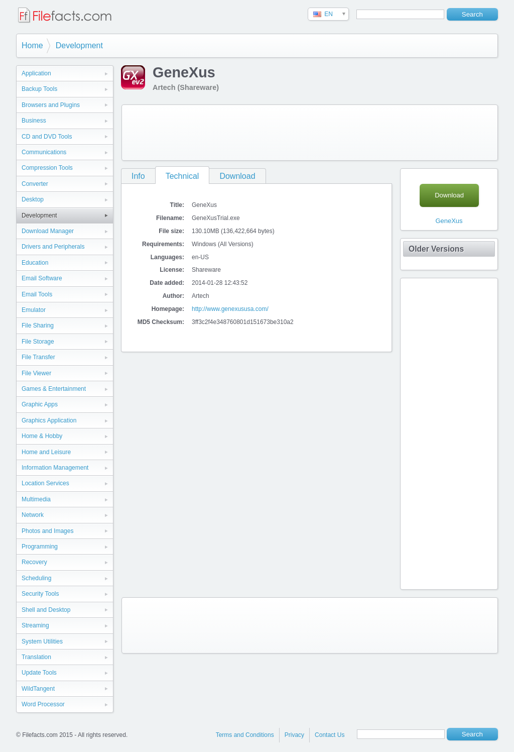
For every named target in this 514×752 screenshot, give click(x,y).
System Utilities (42, 641)
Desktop (33, 199)
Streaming (35, 625)
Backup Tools (39, 88)
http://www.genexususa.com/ (230, 308)
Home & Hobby (42, 436)
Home (32, 45)
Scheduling (36, 578)
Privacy (294, 734)
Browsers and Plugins (51, 105)
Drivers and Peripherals (53, 246)
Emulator (34, 309)
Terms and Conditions (245, 734)
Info (138, 176)
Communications (44, 152)
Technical (182, 176)
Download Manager (48, 231)
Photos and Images (47, 530)
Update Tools (39, 672)
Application (36, 73)
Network (33, 514)
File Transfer (38, 357)
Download (237, 176)
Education (35, 262)
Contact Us (329, 734)
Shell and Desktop (46, 609)
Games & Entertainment (54, 388)
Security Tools (40, 593)
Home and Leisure (46, 452)
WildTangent (38, 688)
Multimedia (36, 499)
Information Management (55, 467)
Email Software (42, 278)
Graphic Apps (40, 404)
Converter (35, 183)
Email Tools (37, 294)
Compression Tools (47, 167)
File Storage (38, 341)
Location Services (45, 483)
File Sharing (38, 325)
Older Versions (436, 249)
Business (34, 120)
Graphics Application (49, 420)
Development (79, 45)
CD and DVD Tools (47, 136)
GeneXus (448, 221)
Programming (40, 546)
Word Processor (43, 704)
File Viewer (36, 373)
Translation (36, 657)
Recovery (34, 562)
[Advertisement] (309, 132)
